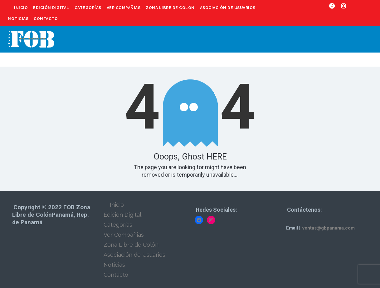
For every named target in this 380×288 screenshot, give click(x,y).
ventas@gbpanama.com (328, 228)
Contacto (46, 19)
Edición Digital (51, 8)
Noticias (18, 19)
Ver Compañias (124, 8)
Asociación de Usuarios (228, 8)
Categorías (88, 8)
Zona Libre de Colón (170, 8)
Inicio (21, 8)
